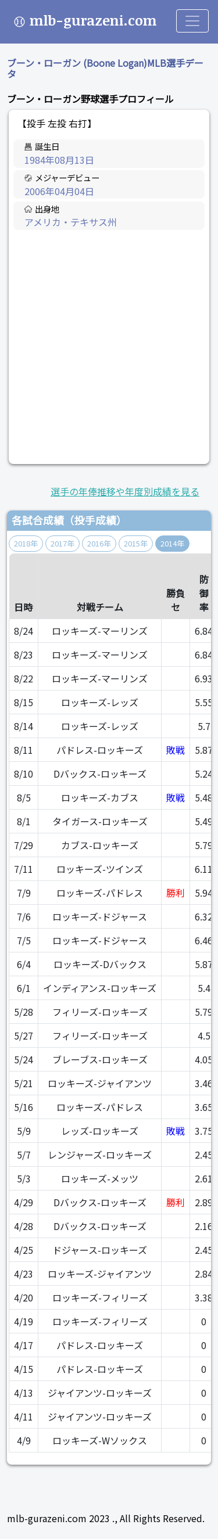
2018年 (26, 543)
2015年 (136, 543)
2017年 (62, 543)
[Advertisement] (109, 347)
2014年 (172, 543)
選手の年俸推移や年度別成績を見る (125, 491)
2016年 (99, 543)
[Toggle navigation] (192, 21)
